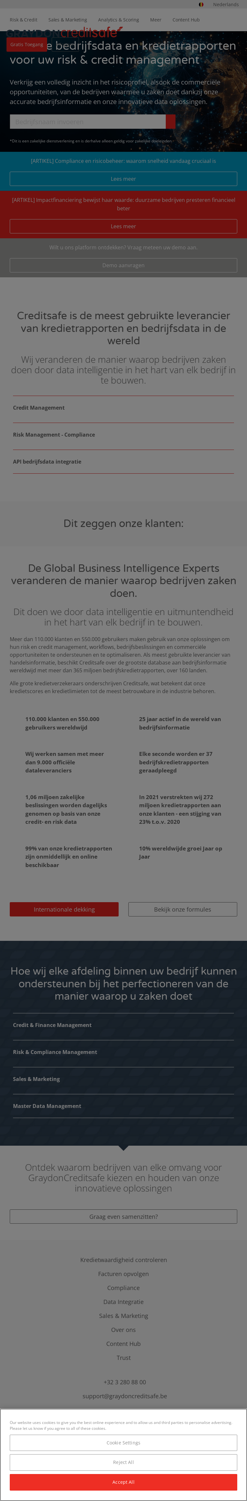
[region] (123, 1455)
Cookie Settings (123, 1443)
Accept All (123, 1482)
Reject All (123, 1462)
